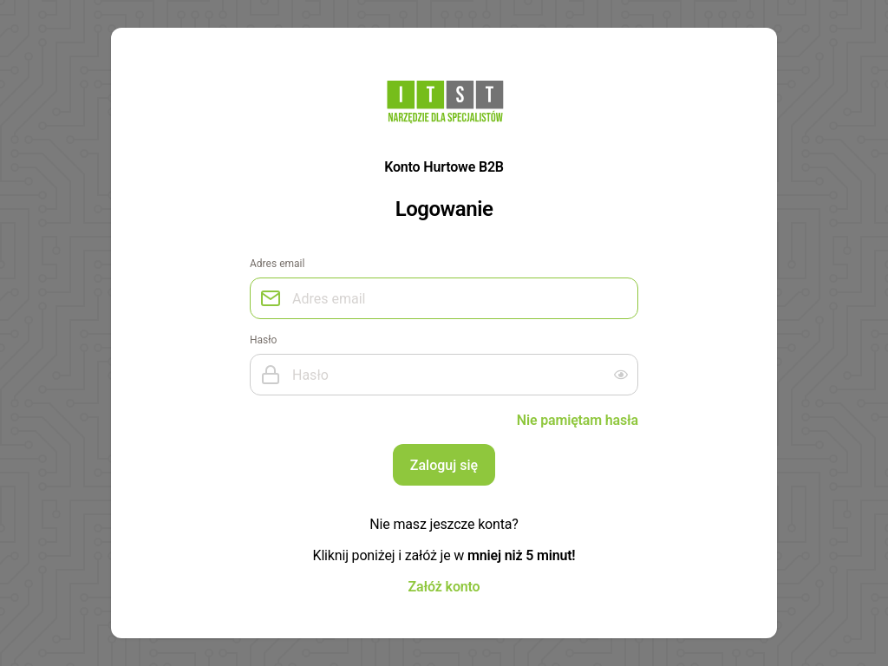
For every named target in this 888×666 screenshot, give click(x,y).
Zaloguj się (444, 464)
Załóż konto (444, 586)
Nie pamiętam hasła (577, 419)
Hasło (263, 340)
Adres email (277, 264)
